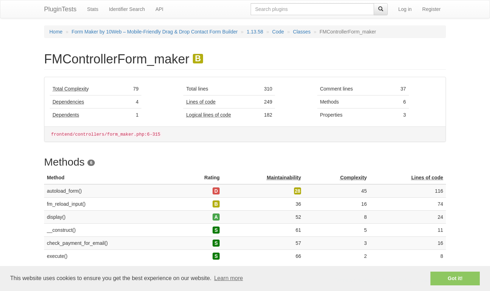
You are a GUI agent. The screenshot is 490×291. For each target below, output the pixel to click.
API (159, 9)
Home (55, 32)
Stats (92, 9)
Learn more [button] (228, 278)
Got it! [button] (455, 278)
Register (431, 9)
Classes (302, 32)
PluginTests (60, 9)
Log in (405, 9)
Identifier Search (127, 9)
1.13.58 (255, 32)
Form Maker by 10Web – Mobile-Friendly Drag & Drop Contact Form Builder (155, 32)
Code (278, 32)
